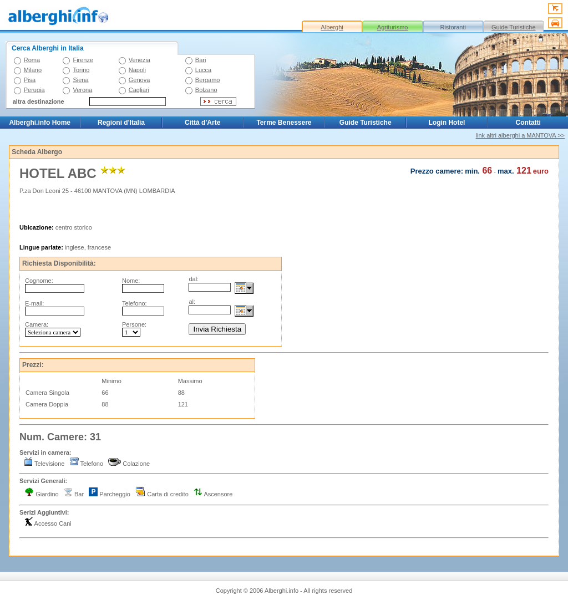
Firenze (83, 60)
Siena (80, 80)
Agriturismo (392, 27)
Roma (32, 60)
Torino (81, 70)
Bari (200, 60)
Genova (139, 80)
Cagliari (139, 90)
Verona (82, 90)
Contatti (528, 122)
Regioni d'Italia (121, 122)
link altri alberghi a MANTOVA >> (520, 135)
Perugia (34, 90)
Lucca (203, 70)
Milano (33, 70)
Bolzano (206, 90)
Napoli (137, 70)
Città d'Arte (202, 122)
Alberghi (332, 27)
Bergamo (207, 80)
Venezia (139, 60)
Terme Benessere (283, 122)
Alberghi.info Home (39, 122)
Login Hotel (446, 122)
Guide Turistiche (513, 27)
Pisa (30, 80)
